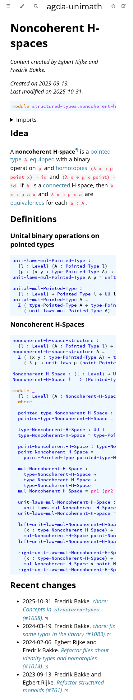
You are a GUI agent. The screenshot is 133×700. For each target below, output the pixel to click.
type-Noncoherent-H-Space (51, 429)
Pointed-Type (82, 266)
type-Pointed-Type (75, 271)
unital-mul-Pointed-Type (44, 288)
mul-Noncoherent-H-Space (50, 468)
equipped (42, 159)
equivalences (27, 202)
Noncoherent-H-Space (39, 374)
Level (39, 266)
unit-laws (58, 362)
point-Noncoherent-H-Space (53, 446)
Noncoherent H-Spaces (47, 324)
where (25, 402)
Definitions (33, 219)
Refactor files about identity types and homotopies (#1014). (66, 658)
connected (56, 185)
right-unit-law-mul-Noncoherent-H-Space (71, 552)
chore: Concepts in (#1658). (65, 609)
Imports (26, 119)
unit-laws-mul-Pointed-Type (48, 260)
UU (107, 294)
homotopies (71, 168)
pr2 (109, 491)
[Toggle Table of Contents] (8, 6)
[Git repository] (114, 6)
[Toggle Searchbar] (36, 6)
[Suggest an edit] (123, 6)
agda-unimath (74, 6)
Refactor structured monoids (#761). (63, 686)
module (20, 106)
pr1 (95, 491)
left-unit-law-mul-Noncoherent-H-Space (70, 524)
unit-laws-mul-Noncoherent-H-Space (64, 502)
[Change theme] (22, 6)
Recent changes (43, 585)
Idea (19, 133)
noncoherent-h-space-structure (53, 340)
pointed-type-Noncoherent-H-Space (63, 413)
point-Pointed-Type (107, 362)
